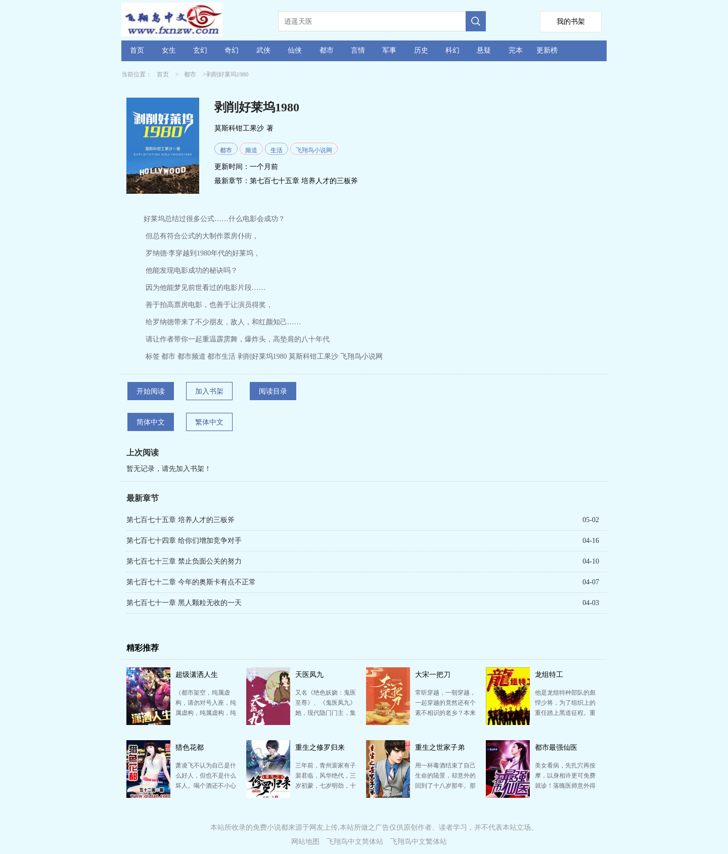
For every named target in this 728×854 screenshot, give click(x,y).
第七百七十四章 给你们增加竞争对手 (184, 540)
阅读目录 (273, 391)
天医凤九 (309, 674)
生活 (276, 150)
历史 (421, 50)
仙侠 (295, 50)
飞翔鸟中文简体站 (355, 841)
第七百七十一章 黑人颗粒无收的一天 (184, 603)
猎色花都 (189, 747)
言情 (358, 50)
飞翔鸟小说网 (314, 150)
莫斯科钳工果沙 (239, 128)
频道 (251, 150)
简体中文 (150, 422)
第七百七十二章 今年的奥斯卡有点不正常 (191, 582)
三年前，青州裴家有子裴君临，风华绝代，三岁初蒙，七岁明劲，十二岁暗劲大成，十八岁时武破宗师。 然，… (325, 785)
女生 (169, 50)
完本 (516, 50)
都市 (327, 50)
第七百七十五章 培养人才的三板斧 (304, 181)
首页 (137, 50)
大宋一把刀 (432, 674)
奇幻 (231, 50)
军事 (389, 50)
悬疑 (484, 50)
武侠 (263, 50)
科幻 (452, 50)
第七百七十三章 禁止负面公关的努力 (184, 561)
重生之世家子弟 (440, 747)
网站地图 (305, 841)
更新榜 (547, 50)
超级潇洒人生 (196, 674)
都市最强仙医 (556, 747)
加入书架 (209, 391)
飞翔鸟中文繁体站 (418, 841)
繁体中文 (209, 422)
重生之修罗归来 (320, 747)
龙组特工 (549, 674)
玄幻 (200, 50)
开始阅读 (150, 391)
